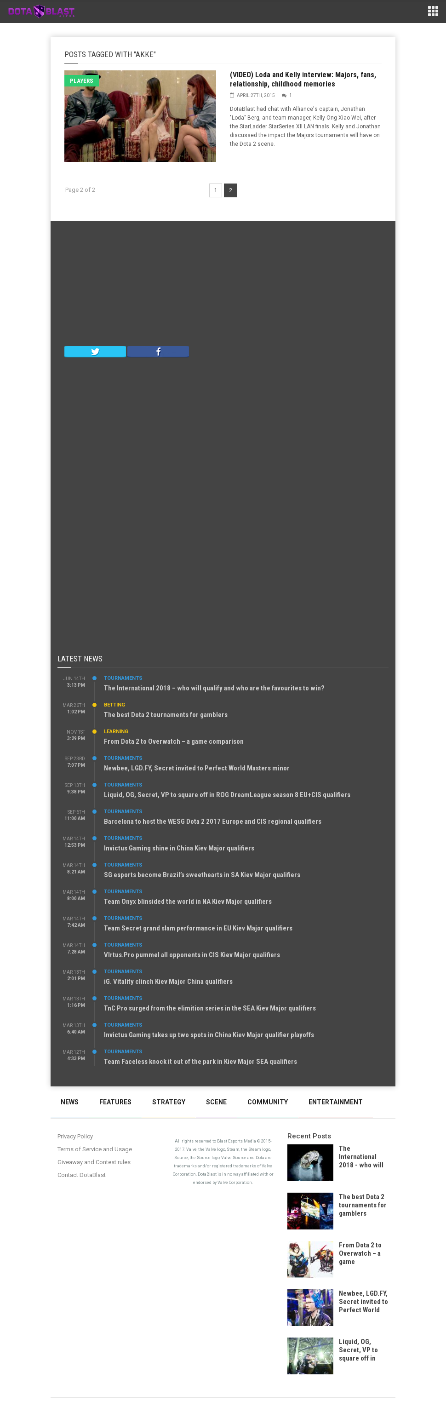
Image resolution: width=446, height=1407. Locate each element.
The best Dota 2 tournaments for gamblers (166, 715)
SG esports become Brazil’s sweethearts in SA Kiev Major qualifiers (202, 875)
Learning (116, 732)
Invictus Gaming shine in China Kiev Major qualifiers (179, 848)
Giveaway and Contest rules (94, 1162)
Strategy (168, 1102)
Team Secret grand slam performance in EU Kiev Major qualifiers (198, 928)
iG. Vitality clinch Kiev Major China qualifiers (168, 981)
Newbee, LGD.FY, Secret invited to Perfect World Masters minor (197, 768)
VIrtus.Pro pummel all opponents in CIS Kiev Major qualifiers (192, 955)
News (70, 1102)
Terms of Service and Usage (94, 1149)
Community (267, 1102)
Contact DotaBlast (81, 1175)
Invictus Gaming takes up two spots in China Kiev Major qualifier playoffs (209, 1035)
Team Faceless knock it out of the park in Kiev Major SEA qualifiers (200, 1061)
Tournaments (123, 678)
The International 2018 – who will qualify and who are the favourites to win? (214, 688)
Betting (114, 705)
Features (115, 1102)
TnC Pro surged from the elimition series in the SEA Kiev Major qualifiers (210, 1008)
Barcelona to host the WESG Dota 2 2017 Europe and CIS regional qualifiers (212, 821)
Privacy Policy (75, 1136)
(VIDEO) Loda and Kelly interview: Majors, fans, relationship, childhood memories (303, 79)
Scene (216, 1102)
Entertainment (336, 1102)
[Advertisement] (223, 285)
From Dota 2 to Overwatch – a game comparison (174, 741)
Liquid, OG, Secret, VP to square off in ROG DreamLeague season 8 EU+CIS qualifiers (227, 795)
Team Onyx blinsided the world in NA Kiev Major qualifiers (188, 901)
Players (81, 80)
